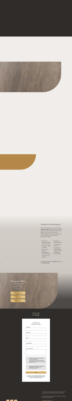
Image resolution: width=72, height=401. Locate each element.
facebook (17, 393)
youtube (9, 393)
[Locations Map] (49, 282)
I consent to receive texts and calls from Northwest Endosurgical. (37, 352)
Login (51, 393)
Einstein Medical (53, 390)
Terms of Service (37, 369)
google (13, 393)
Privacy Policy (47, 393)
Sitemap (43, 393)
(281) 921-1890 (38, 367)
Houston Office (18, 273)
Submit (36, 364)
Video (34, 3)
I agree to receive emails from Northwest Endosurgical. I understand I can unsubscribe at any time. (36, 359)
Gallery (30, 3)
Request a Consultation (56, 3)
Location (47, 3)
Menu (65, 3)
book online (54, 253)
